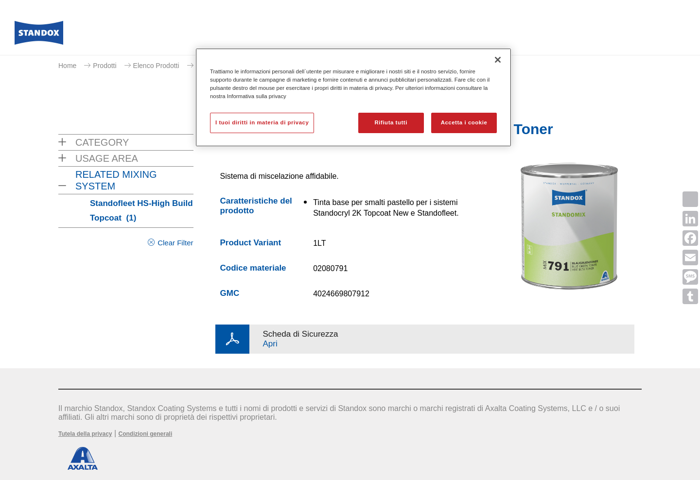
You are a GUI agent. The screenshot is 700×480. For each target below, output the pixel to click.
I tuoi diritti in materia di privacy (262, 122)
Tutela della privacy (85, 433)
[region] (353, 97)
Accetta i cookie (464, 122)
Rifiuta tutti (391, 122)
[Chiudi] (497, 59)
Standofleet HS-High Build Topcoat (141, 211)
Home (67, 65)
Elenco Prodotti (156, 65)
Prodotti (104, 65)
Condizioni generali (146, 433)
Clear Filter (175, 243)
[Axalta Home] (39, 35)
